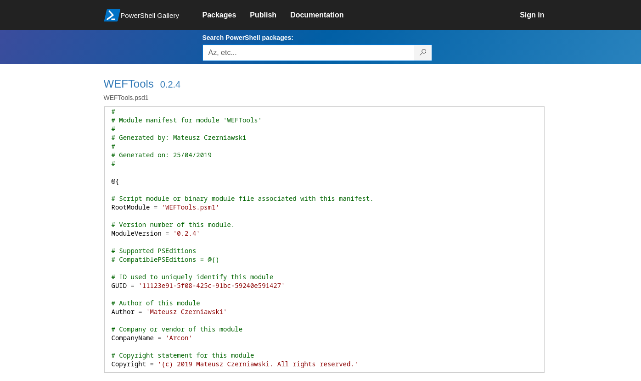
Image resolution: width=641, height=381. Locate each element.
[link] (226, 15)
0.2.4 (170, 84)
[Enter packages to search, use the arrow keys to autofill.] (308, 52)
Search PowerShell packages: (247, 37)
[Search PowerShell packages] (423, 52)
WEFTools (129, 83)
